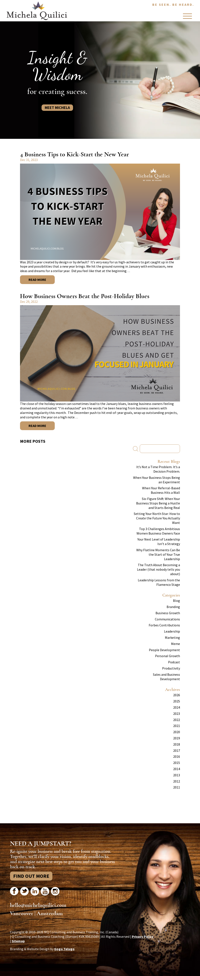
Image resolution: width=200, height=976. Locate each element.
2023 (176, 713)
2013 (176, 775)
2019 (176, 738)
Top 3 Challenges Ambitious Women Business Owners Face (158, 531)
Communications (167, 619)
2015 (176, 763)
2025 (176, 701)
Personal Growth (167, 656)
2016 (176, 756)
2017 (176, 750)
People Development (164, 650)
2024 (176, 707)
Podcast (174, 662)
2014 (176, 769)
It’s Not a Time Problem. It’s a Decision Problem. (158, 469)
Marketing (172, 637)
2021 (176, 726)
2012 (176, 781)
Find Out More (31, 876)
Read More (37, 279)
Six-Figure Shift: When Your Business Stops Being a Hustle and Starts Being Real (158, 503)
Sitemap (18, 941)
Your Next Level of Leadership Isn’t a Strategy (158, 541)
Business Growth (167, 613)
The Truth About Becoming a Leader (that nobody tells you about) (158, 569)
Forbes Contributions (164, 625)
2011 (176, 787)
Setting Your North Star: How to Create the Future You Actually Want (157, 518)
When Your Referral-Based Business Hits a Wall (161, 490)
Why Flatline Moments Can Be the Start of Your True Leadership (158, 554)
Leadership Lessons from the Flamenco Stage (159, 582)
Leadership (172, 631)
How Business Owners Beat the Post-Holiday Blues (84, 296)
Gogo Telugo (64, 949)
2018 (176, 744)
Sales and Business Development (166, 676)
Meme (175, 644)
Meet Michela (57, 107)
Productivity (171, 668)
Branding (173, 607)
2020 (176, 732)
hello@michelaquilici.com (38, 905)
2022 (176, 720)
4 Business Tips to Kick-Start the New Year (74, 154)
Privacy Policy (142, 936)
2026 (176, 695)
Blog (176, 600)
